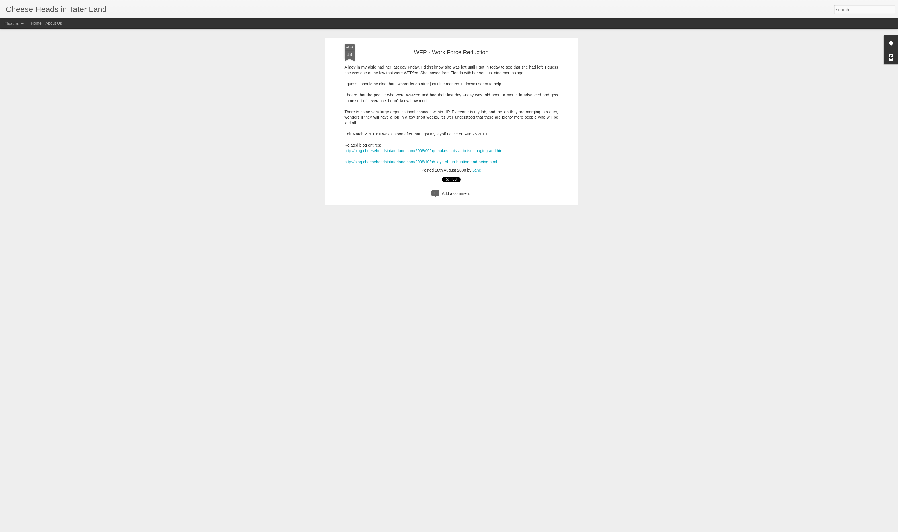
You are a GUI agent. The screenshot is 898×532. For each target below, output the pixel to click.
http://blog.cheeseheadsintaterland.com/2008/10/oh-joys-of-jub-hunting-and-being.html (421, 121)
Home (36, 23)
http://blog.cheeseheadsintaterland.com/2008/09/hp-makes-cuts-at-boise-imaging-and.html (424, 110)
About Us (54, 23)
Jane (476, 129)
